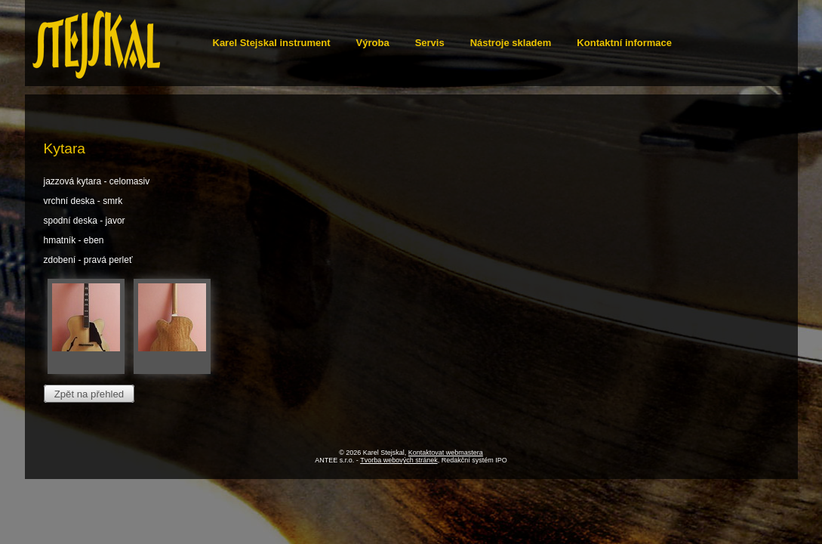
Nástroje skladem (511, 42)
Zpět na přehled (89, 393)
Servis (430, 42)
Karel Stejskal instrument (272, 42)
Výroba (372, 42)
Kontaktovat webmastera (445, 452)
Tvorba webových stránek (399, 460)
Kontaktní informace (624, 42)
